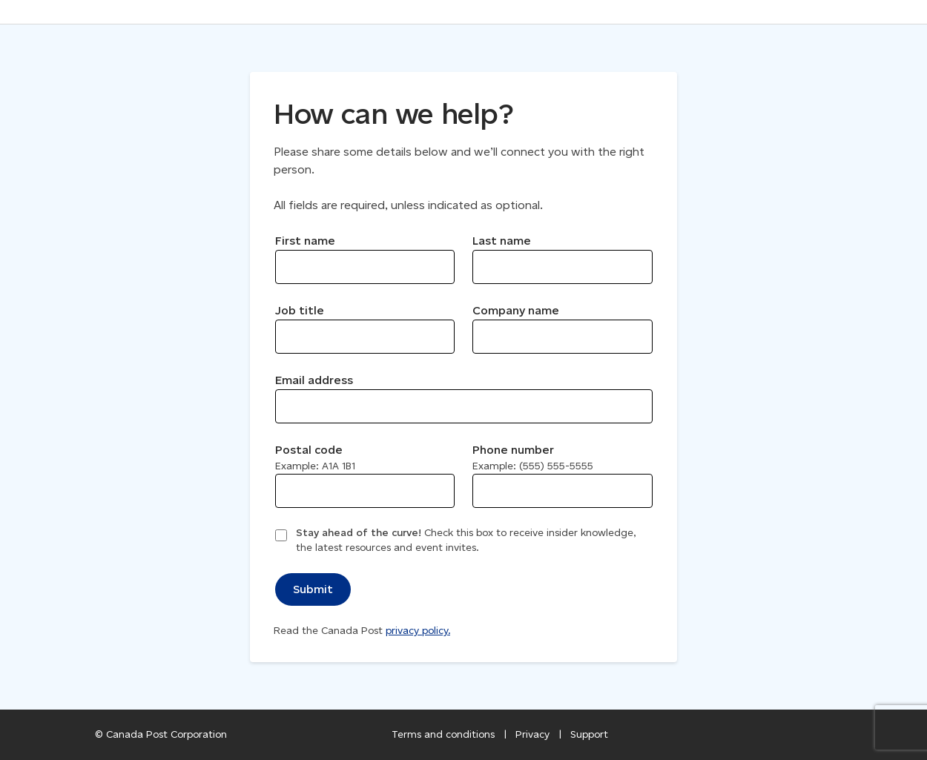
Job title (299, 310)
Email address (314, 380)
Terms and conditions (443, 734)
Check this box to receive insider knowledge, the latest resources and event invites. (466, 540)
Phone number (532, 457)
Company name (515, 310)
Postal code (315, 457)
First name (305, 241)
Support (589, 734)
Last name (501, 241)
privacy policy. (418, 630)
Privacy (532, 734)
